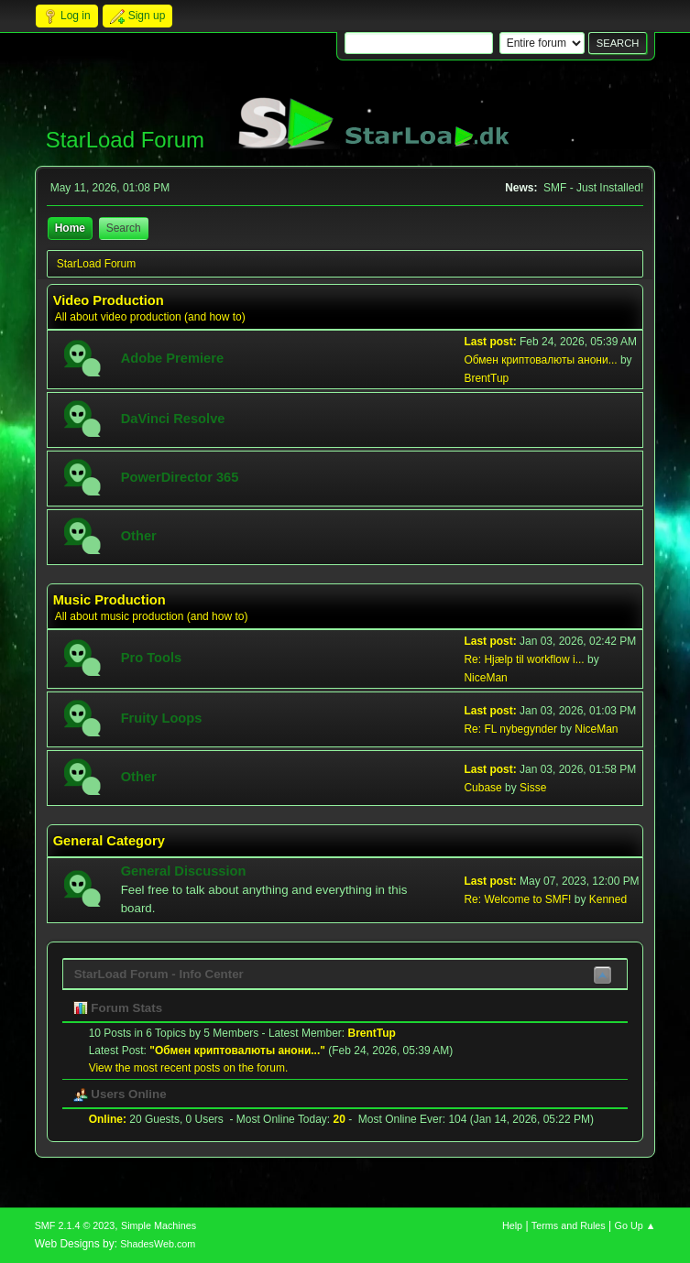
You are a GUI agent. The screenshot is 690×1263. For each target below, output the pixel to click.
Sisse (533, 787)
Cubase (482, 787)
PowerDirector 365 (180, 477)
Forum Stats (117, 1008)
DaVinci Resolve (173, 418)
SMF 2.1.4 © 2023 (75, 1225)
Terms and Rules (568, 1225)
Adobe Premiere (172, 358)
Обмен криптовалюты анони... (540, 360)
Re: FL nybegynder (510, 729)
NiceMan (485, 677)
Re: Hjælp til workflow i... (524, 659)
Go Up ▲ (635, 1225)
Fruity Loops (162, 718)
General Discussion (183, 871)
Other (139, 535)
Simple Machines (158, 1225)
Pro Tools (151, 657)
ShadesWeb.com (157, 1243)
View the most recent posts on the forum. (189, 1068)
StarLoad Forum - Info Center (159, 974)
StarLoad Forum (125, 139)
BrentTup (486, 378)
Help (512, 1225)
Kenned (608, 899)
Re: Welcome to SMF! (517, 899)
